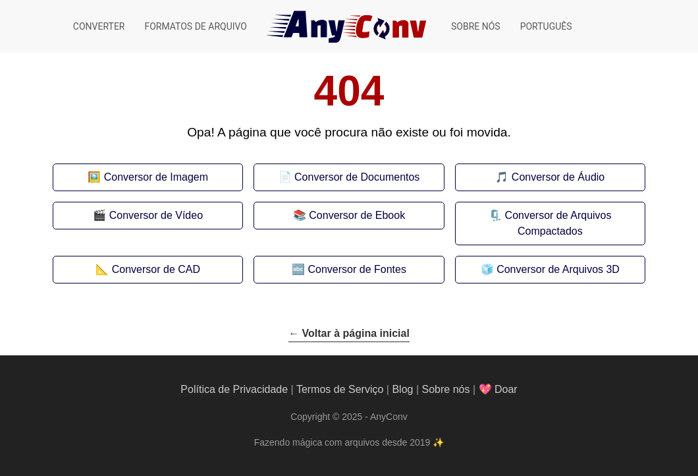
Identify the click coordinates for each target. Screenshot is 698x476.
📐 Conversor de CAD (147, 269)
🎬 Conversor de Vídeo (148, 215)
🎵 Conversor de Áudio (549, 177)
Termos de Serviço (340, 389)
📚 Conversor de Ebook (349, 215)
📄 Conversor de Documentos (349, 177)
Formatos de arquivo (195, 26)
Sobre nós (475, 26)
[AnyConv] (349, 26)
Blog (402, 389)
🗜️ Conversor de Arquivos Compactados (550, 223)
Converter (99, 26)
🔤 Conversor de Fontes (349, 269)
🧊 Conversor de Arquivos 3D (550, 269)
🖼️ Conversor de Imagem (148, 177)
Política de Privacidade (234, 389)
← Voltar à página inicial (349, 333)
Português (546, 26)
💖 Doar (498, 389)
